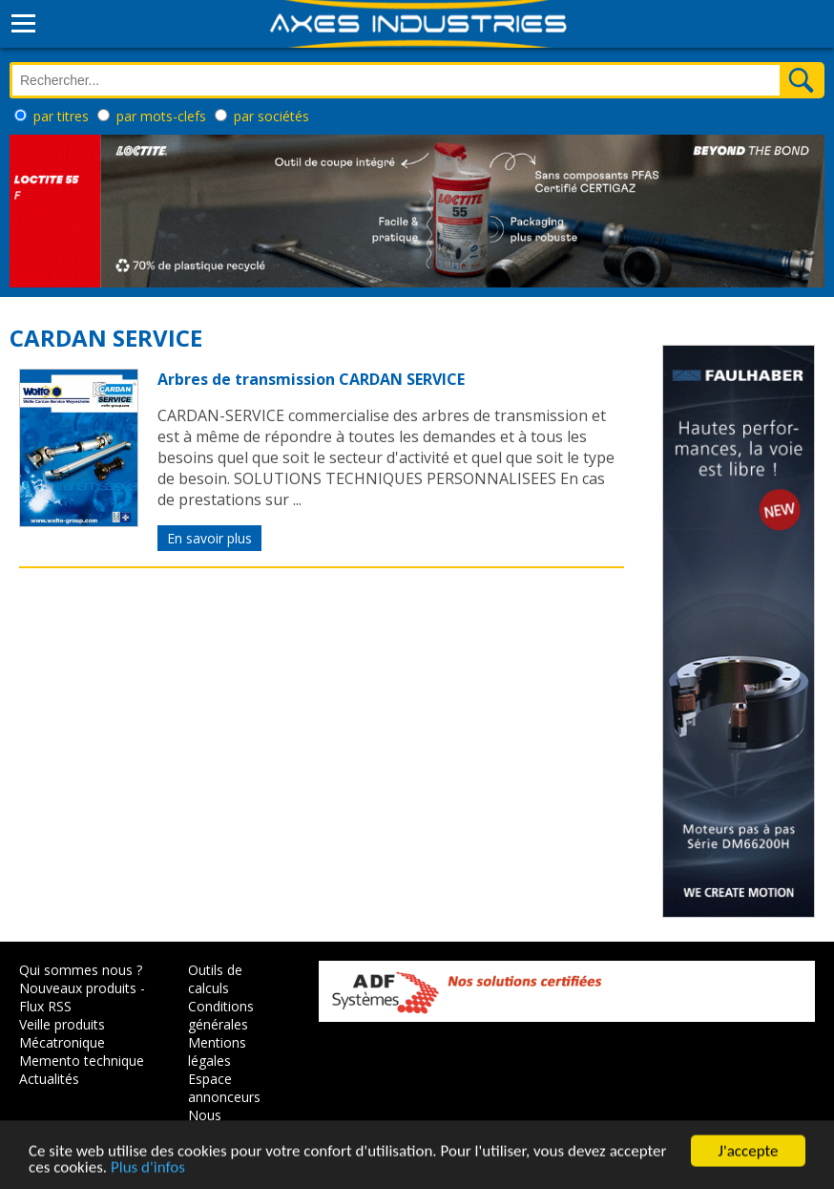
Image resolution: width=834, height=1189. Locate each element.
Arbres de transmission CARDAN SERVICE (311, 379)
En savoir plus (209, 538)
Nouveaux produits (77, 988)
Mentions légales (217, 1051)
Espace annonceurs (224, 1088)
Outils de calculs (215, 979)
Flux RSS (45, 1006)
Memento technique (81, 1060)
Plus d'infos (148, 1170)
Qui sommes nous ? (80, 970)
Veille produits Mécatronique (62, 1033)
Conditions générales (221, 1015)
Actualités (49, 1079)
